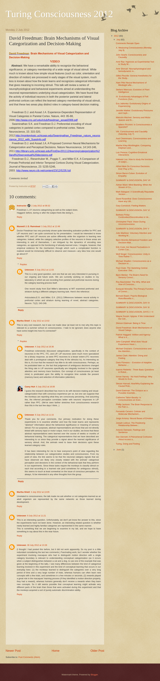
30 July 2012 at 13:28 (37, 545)
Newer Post (13, 650)
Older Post (97, 650)
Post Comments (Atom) (29, 657)
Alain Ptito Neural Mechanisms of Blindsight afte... (131, 83)
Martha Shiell (23, 321)
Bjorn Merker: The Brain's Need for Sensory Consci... (132, 276)
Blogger (94, 674)
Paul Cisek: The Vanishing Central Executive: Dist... (131, 269)
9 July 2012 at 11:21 (36, 515)
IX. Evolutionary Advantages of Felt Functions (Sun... (132, 97)
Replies (23, 264)
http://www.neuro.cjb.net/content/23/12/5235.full (43, 170)
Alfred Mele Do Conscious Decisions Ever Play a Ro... (132, 167)
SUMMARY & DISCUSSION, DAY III (132, 307)
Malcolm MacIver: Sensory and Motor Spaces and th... (133, 118)
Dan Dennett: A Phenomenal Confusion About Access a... (134, 438)
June (119, 449)
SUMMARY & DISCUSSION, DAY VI (133, 210)
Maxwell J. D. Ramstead (28, 226)
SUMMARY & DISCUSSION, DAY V (132, 228)
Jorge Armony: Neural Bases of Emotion (134, 418)
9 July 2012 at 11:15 (44, 415)
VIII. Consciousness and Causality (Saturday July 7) (131, 132)
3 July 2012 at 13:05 (40, 492)
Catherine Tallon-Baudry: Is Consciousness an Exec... (129, 398)
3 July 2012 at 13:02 (40, 321)
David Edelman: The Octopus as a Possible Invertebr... (132, 391)
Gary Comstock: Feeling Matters (131, 205)
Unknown (29, 270)
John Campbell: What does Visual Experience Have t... (131, 342)
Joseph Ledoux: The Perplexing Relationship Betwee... (130, 424)
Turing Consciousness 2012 (59, 14)
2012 (116, 36)
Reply (19, 217)
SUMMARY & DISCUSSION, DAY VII (133, 180)
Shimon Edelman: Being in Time (130, 323)
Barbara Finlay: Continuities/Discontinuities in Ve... (133, 216)
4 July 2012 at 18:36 (44, 346)
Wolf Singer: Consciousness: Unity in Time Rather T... (133, 255)
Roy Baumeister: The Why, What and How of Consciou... (133, 283)
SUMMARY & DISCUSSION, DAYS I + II (134, 312)
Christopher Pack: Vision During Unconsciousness (130, 222)
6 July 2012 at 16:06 (45, 386)
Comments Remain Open (127, 43)
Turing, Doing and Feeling (128, 444)
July (118, 39)
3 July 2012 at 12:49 (50, 226)
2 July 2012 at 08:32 (40, 205)
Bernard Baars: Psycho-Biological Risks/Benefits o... (131, 297)
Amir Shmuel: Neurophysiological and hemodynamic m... (133, 70)
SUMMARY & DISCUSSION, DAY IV (133, 303)
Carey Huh (30, 386)
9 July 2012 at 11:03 (44, 270)
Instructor (22, 205)
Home (55, 650)
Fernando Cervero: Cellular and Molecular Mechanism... (130, 412)
